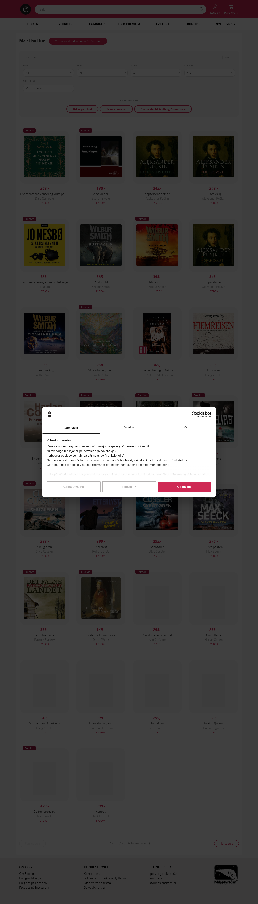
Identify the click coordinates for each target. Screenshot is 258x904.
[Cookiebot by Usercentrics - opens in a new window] (194, 414)
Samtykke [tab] (71, 427)
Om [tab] (186, 427)
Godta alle (184, 486)
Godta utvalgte (73, 486)
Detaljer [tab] (129, 427)
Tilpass (129, 486)
